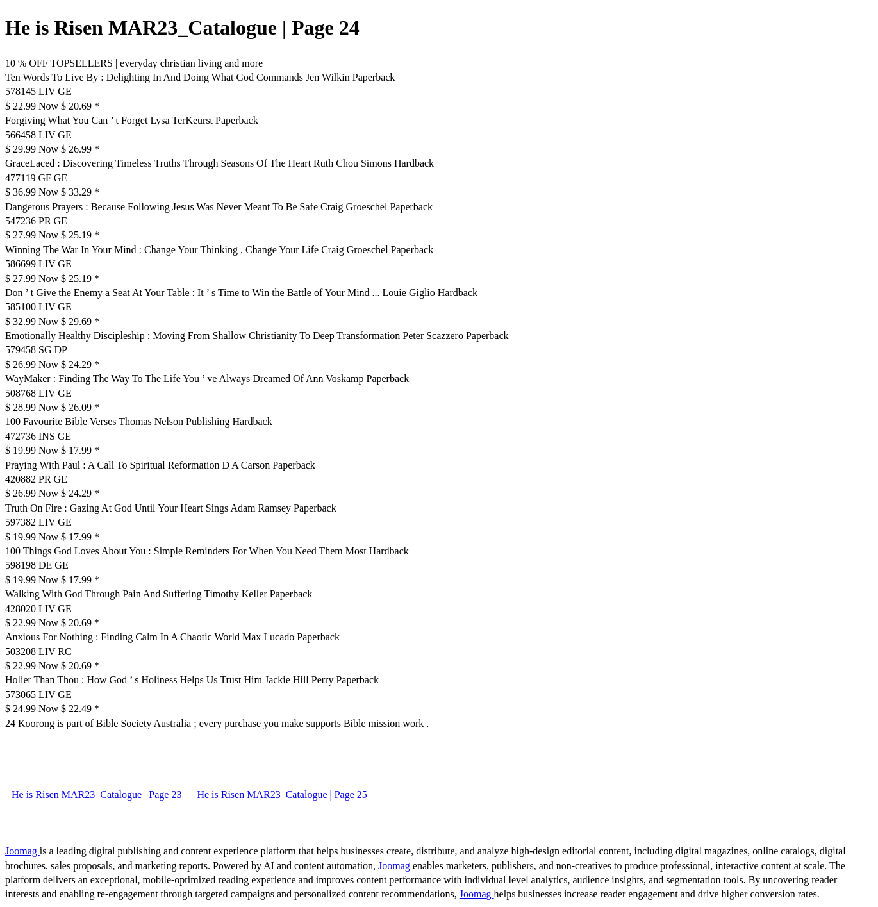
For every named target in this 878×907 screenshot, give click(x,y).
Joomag (22, 850)
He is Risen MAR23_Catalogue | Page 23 (96, 794)
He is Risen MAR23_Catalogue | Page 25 (282, 794)
